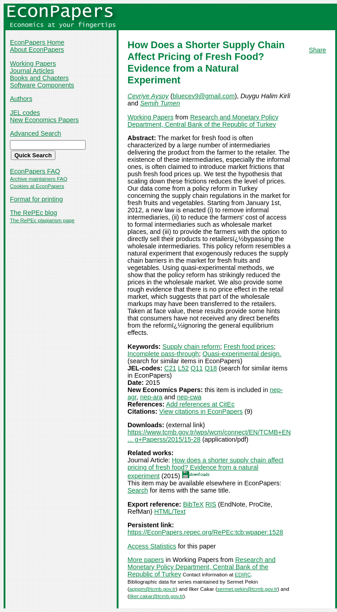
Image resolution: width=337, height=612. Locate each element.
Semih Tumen (160, 103)
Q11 (197, 368)
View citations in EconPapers (200, 411)
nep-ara (151, 397)
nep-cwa (189, 397)
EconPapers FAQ (35, 171)
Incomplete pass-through (163, 353)
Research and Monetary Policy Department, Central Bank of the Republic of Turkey (203, 121)
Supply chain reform (191, 346)
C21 (170, 368)
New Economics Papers (44, 119)
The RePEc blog (33, 212)
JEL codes (25, 112)
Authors (21, 98)
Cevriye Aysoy (148, 96)
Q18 (211, 368)
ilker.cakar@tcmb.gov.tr (156, 596)
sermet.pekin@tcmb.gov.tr (247, 589)
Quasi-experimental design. (241, 353)
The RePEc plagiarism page (42, 220)
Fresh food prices (249, 346)
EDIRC (243, 574)
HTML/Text (170, 511)
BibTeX (193, 504)
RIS (210, 504)
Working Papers (33, 63)
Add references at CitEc (200, 404)
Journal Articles (32, 70)
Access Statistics (152, 546)
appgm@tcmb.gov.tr (152, 589)
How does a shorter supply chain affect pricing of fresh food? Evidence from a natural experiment (205, 468)
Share (317, 50)
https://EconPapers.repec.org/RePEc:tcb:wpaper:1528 (205, 532)
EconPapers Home (37, 42)
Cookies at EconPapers (37, 186)
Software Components (42, 85)
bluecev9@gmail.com (204, 96)
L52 (183, 368)
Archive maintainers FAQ (38, 179)
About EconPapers (37, 49)
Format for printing (36, 199)
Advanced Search (35, 133)
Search (138, 490)
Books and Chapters (39, 78)
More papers (146, 559)
